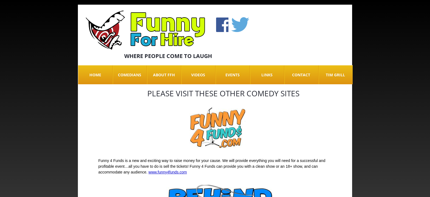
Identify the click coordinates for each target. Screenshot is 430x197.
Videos (198, 74)
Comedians (129, 74)
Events (232, 74)
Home (95, 74)
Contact (301, 74)
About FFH (164, 74)
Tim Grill (335, 74)
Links (267, 74)
